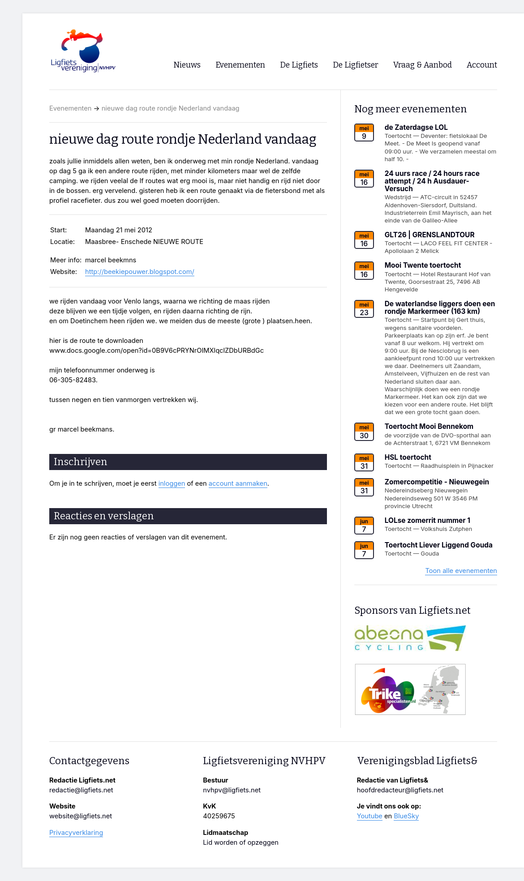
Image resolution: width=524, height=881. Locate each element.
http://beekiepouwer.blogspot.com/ (139, 272)
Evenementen (70, 108)
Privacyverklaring (76, 833)
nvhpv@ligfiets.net (232, 790)
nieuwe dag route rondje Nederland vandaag (171, 108)
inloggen (172, 483)
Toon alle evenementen (461, 571)
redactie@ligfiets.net (81, 790)
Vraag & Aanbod (422, 65)
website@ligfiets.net (80, 816)
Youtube (369, 816)
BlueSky (406, 816)
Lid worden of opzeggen (241, 842)
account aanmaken (238, 483)
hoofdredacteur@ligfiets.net (400, 790)
